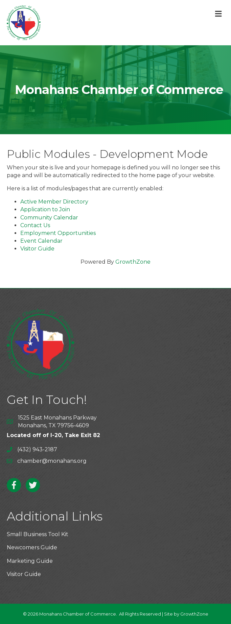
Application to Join (45, 209)
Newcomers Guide (32, 547)
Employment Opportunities (58, 233)
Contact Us (35, 225)
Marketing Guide (30, 561)
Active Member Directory (54, 201)
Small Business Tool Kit (37, 534)
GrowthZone (133, 262)
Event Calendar (41, 241)
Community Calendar (49, 217)
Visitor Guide (37, 248)
